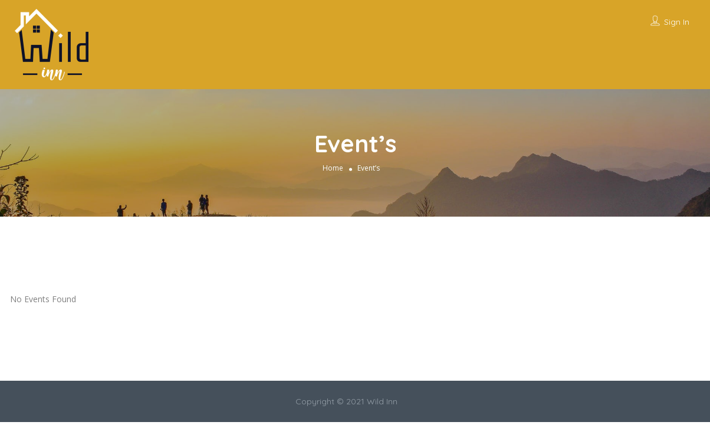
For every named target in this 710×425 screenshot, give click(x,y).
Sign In (676, 22)
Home (333, 168)
